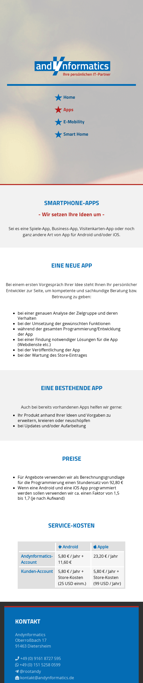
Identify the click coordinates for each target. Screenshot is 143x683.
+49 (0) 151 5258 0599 (37, 665)
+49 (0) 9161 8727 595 (38, 658)
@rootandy (28, 671)
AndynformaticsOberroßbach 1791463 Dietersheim (33, 640)
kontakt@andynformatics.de (44, 677)
